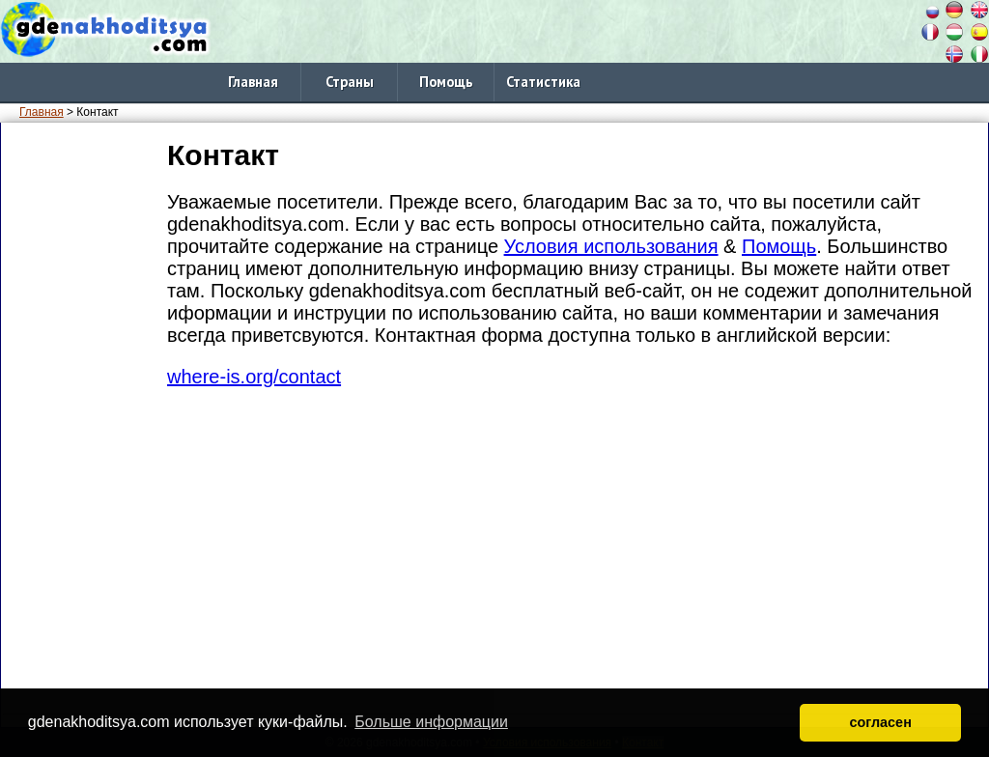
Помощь (446, 81)
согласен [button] (881, 722)
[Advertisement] (80, 424)
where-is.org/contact (254, 376)
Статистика (543, 81)
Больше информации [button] (431, 722)
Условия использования (611, 246)
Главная (253, 81)
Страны (349, 81)
